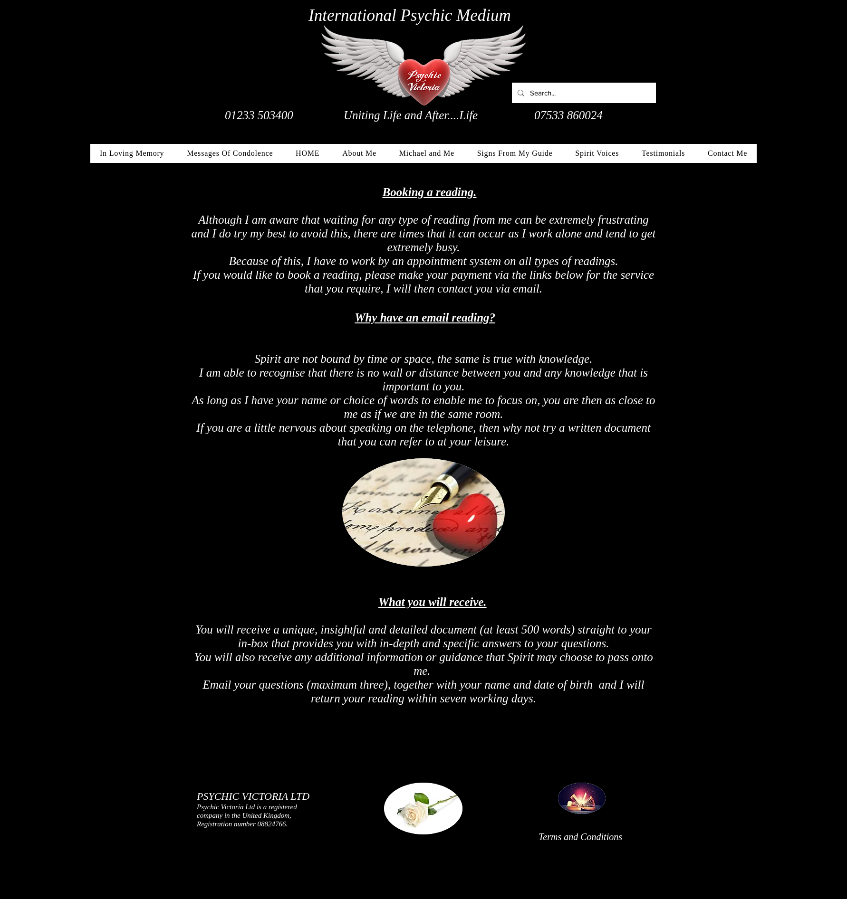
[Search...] (583, 93)
